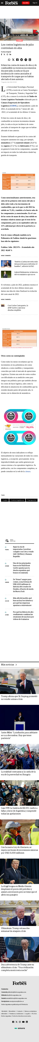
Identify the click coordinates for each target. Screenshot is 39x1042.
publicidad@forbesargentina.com (16, 992)
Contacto (20, 1011)
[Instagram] (20, 1022)
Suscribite (26, 3)
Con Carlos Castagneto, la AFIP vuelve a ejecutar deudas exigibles (18, 308)
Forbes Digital (6, 52)
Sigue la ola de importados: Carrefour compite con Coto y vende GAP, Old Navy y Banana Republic (23, 552)
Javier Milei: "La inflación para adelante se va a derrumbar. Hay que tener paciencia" (19, 735)
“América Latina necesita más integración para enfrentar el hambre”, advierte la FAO (26, 264)
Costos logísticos (17, 500)
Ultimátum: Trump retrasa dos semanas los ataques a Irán (15, 929)
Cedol (5, 500)
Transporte (31, 500)
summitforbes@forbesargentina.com (16, 998)
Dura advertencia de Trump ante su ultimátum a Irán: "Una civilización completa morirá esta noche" (17, 967)
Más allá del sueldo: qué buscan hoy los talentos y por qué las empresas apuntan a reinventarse (23, 601)
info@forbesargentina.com (13, 995)
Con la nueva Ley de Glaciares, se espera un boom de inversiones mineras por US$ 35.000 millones (19, 850)
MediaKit (4, 1011)
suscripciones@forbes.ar (17, 1001)
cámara (27, 471)
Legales (27, 1013)
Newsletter (12, 1011)
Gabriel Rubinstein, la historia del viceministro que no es (26, 273)
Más (22, 540)
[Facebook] (13, 1022)
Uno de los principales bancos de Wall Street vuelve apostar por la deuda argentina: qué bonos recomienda (22, 568)
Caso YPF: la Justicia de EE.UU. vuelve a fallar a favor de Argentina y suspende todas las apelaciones (19, 811)
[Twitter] (16, 1022)
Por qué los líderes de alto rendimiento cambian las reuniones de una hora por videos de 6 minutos (23, 615)
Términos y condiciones (16, 1013)
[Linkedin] (27, 1022)
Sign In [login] (35, 3)
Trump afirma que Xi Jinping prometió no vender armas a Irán (19, 697)
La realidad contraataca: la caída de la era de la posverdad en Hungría (18, 773)
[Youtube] (23, 1022)
